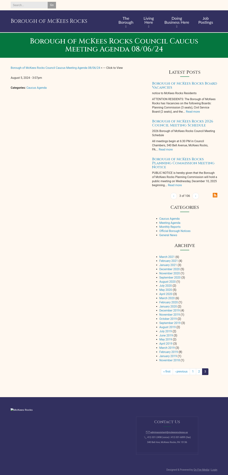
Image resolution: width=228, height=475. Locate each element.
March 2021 (167, 257)
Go (52, 5)
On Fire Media (201, 469)
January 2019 (168, 356)
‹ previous (181, 371)
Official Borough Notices (174, 231)
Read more (193, 111)
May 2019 (165, 339)
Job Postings (205, 20)
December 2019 (169, 310)
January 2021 (168, 265)
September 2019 (170, 323)
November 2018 (169, 360)
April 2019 (166, 343)
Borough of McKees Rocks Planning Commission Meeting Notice (183, 163)
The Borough (125, 20)
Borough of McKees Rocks (49, 21)
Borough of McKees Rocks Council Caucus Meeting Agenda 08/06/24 (55, 68)
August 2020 (167, 281)
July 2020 (165, 285)
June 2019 (166, 335)
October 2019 (168, 319)
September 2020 (170, 277)
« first (166, 371)
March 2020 (167, 298)
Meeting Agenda (169, 223)
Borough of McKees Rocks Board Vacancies (184, 85)
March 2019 (167, 348)
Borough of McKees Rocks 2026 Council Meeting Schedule (182, 123)
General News (168, 235)
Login (214, 469)
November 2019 (169, 314)
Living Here (149, 20)
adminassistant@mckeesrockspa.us (168, 433)
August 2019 (167, 327)
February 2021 (168, 261)
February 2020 (168, 302)
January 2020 (168, 306)
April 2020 (166, 294)
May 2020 (165, 290)
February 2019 (168, 352)
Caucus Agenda (36, 87)
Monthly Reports (170, 227)
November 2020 (169, 273)
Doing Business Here (176, 20)
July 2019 (165, 331)
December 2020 (169, 269)
